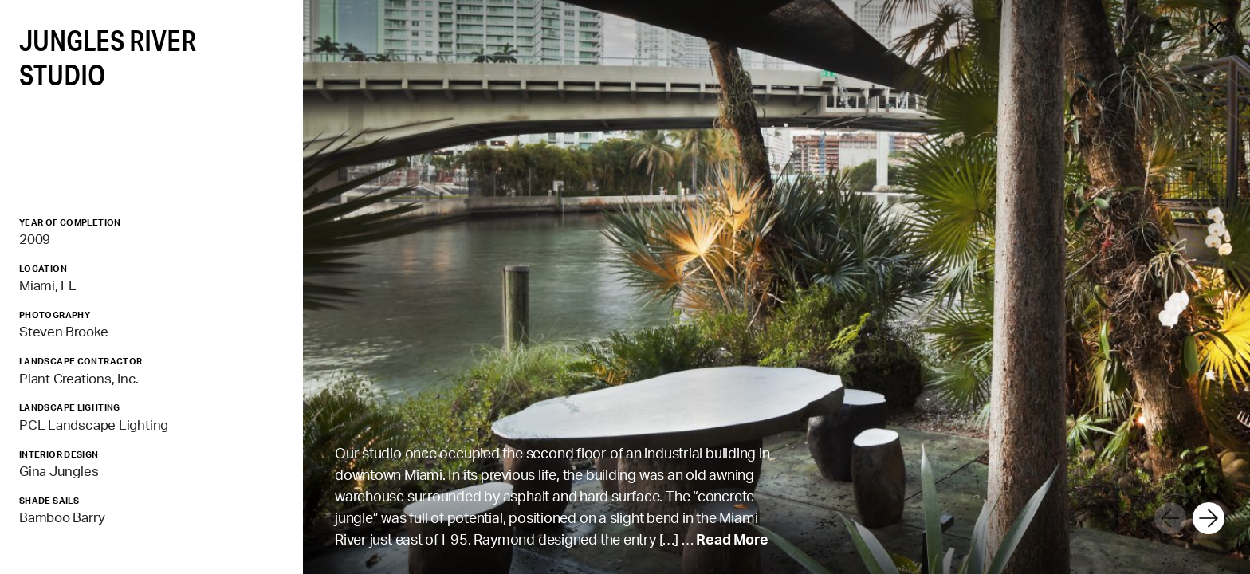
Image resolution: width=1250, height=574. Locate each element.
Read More (732, 539)
